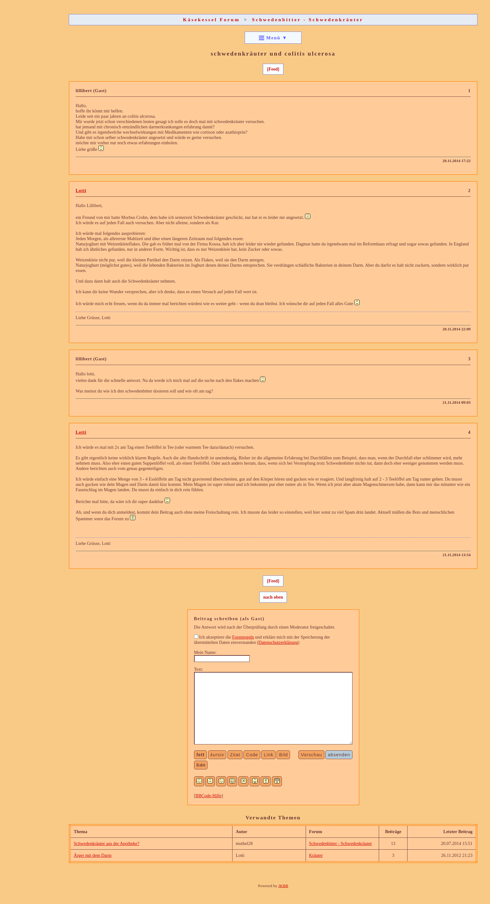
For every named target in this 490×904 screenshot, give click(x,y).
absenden (339, 754)
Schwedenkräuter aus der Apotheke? (106, 843)
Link (268, 754)
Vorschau (311, 754)
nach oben (273, 597)
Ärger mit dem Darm (93, 855)
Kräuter (316, 855)
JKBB (283, 885)
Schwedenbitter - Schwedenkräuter (307, 19)
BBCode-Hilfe (208, 795)
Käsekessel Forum (211, 19)
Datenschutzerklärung (278, 642)
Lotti (81, 190)
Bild (283, 754)
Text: (198, 669)
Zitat (235, 754)
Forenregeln (243, 637)
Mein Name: (205, 652)
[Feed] (273, 69)
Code (252, 754)
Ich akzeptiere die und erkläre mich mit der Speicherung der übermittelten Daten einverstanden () (262, 640)
